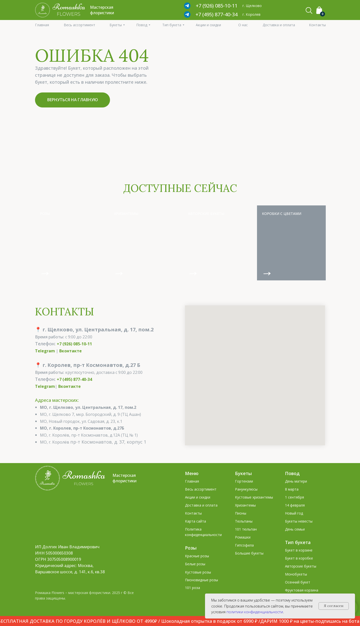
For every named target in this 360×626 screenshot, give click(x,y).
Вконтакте (70, 351)
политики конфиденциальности (254, 611)
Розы (190, 548)
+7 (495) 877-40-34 (217, 14)
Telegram (45, 351)
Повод (292, 473)
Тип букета (298, 542)
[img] (69, 242)
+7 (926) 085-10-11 (74, 344)
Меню (191, 473)
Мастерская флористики (124, 478)
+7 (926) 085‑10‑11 (217, 5)
